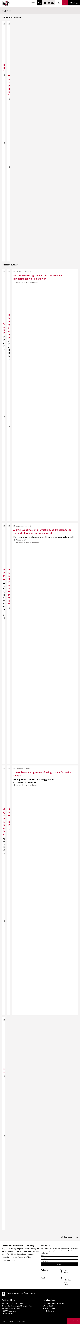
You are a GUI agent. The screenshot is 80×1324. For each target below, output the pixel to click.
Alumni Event (21, 540)
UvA (26, 1294)
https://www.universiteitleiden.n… (4, 1181)
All (64, 1278)
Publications (67, 1280)
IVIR (7, 3)
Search (39, 2)
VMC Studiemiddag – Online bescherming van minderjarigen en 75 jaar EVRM (37, 277)
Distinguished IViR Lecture (26, 782)
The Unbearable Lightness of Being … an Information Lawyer (42, 774)
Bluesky (45, 2)
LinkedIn (48, 2)
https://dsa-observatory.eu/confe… (9, 212)
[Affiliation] (59, 1258)
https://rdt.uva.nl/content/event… (4, 462)
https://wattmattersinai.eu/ (4, 723)
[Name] (59, 1255)
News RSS (52, 2)
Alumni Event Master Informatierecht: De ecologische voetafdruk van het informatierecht (42, 531)
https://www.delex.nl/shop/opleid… (4, 188)
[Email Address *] (59, 1261)
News (65, 1282)
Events (66, 1284)
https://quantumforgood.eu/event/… (4, 966)
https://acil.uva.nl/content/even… (9, 472)
